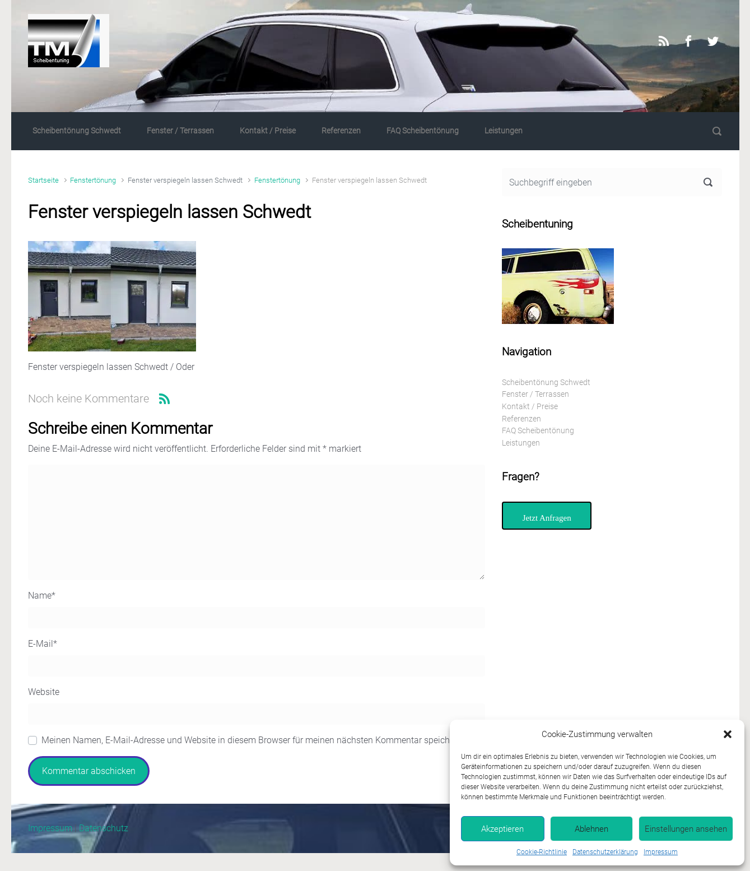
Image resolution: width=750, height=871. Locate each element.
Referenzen (341, 131)
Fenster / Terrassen (180, 131)
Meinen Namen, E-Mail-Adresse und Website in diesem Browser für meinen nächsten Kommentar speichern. (252, 740)
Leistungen (504, 131)
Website (43, 692)
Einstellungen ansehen (686, 829)
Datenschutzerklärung (605, 852)
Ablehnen (591, 829)
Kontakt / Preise (268, 131)
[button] (727, 734)
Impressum (661, 852)
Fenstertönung (93, 180)
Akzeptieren (502, 829)
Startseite (43, 180)
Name (41, 595)
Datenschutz (103, 828)
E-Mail (42, 643)
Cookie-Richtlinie (541, 852)
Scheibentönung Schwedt (76, 131)
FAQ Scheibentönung (422, 131)
